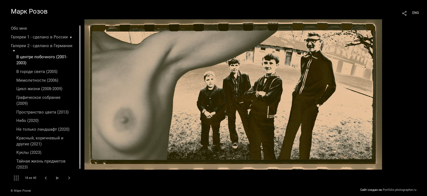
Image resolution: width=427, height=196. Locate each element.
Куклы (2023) (28, 152)
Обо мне (19, 28)
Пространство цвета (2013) (42, 112)
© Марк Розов (21, 190)
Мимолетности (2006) (37, 80)
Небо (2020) (27, 120)
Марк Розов (29, 11)
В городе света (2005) (36, 71)
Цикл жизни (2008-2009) (39, 88)
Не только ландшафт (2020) (42, 129)
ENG (415, 13)
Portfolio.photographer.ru (399, 190)
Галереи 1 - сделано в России (39, 37)
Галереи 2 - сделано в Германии (41, 45)
